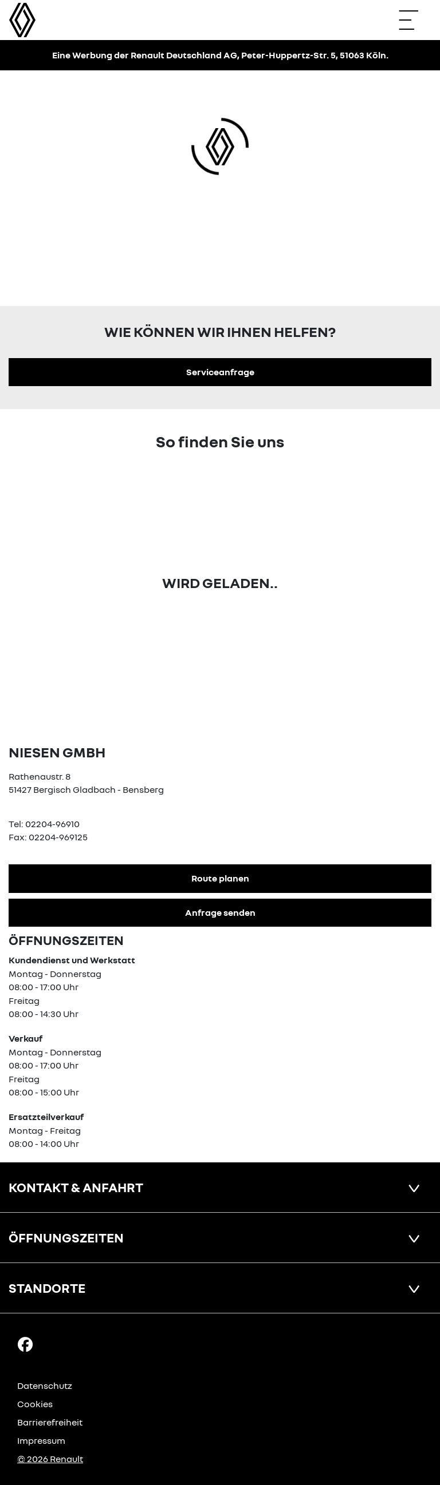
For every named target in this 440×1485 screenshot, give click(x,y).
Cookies (35, 1403)
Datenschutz (44, 1385)
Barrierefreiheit (49, 1422)
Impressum (41, 1440)
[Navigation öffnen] (414, 20)
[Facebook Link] (25, 1343)
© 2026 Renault (50, 1458)
